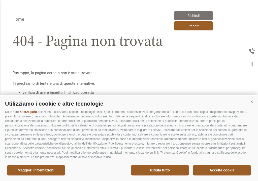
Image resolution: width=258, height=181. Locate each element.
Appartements (75, 26)
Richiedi (193, 16)
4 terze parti (28, 112)
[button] (251, 102)
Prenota (193, 26)
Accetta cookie (222, 170)
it (155, 20)
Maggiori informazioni (36, 170)
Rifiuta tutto (160, 170)
